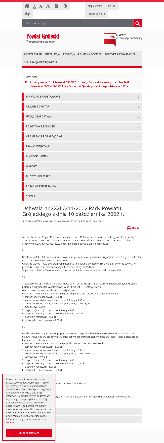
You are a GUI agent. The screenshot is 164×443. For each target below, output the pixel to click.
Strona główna (36, 82)
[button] (82, 411)
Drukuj (133, 227)
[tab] (82, 411)
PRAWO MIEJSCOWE (64, 82)
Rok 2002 (124, 82)
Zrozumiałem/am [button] (29, 432)
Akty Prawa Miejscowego (97, 82)
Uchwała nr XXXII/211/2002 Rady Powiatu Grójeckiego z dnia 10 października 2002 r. (79, 86)
